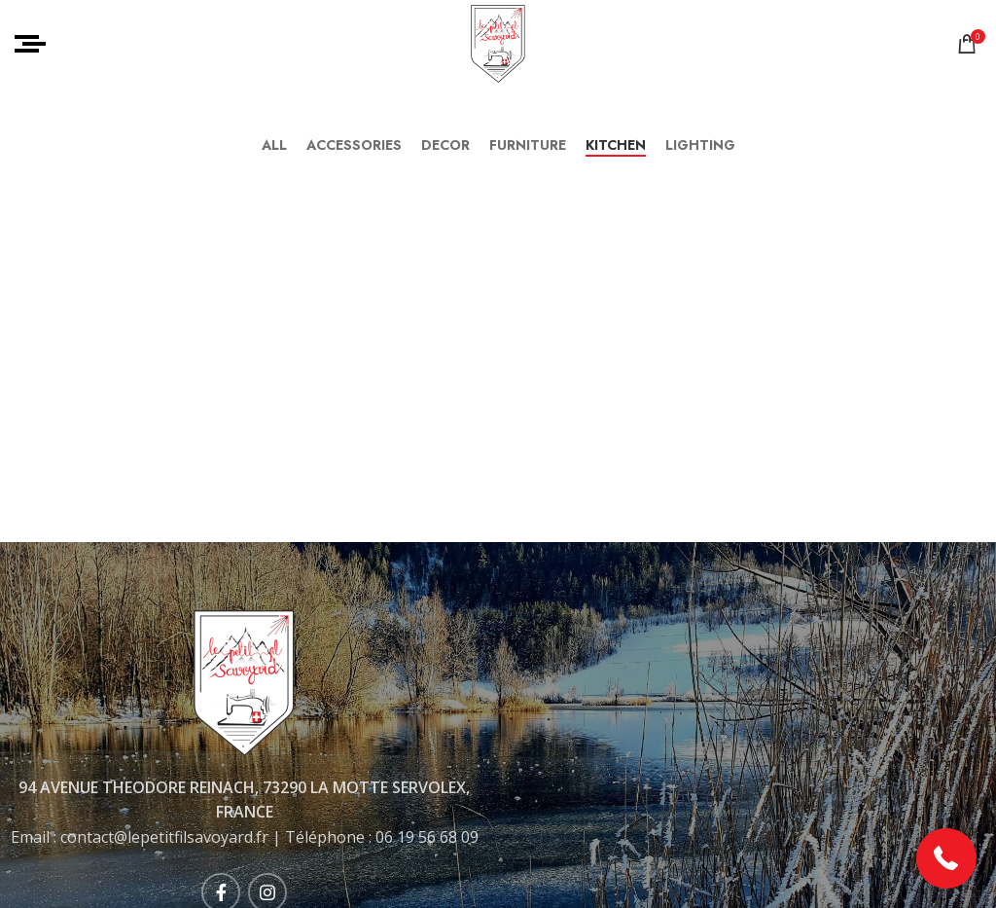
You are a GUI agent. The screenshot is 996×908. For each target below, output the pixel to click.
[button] (947, 859)
